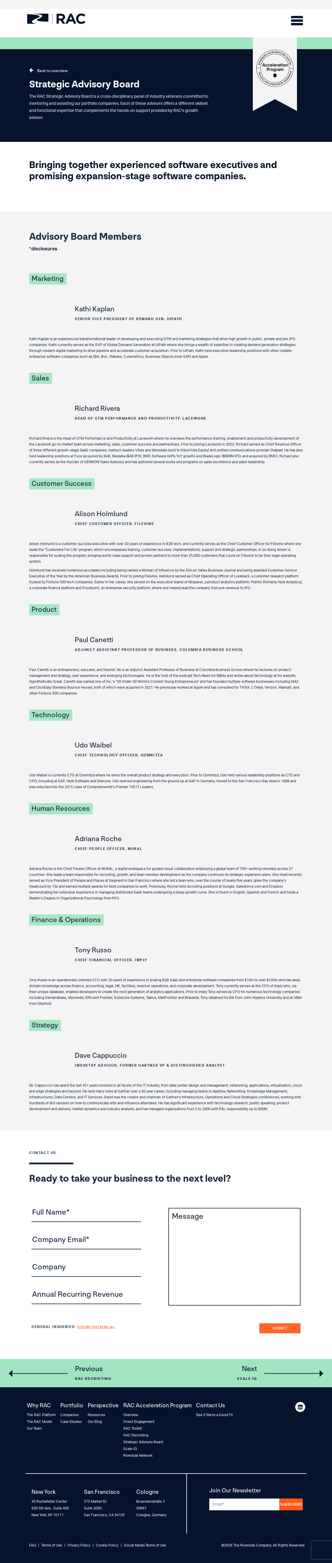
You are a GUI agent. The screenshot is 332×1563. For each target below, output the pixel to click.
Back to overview (52, 70)
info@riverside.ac (96, 1339)
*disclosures (43, 261)
